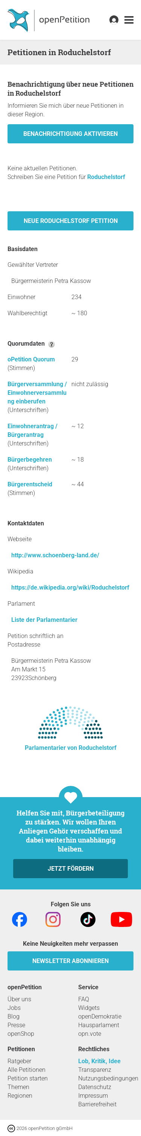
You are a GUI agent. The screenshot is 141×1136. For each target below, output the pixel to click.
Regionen (20, 1095)
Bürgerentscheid (30, 484)
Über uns (19, 999)
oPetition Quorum (31, 359)
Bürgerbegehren (30, 459)
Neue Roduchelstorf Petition (71, 220)
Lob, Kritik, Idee (99, 1061)
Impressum (93, 1095)
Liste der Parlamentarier (44, 619)
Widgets (89, 1007)
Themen (18, 1087)
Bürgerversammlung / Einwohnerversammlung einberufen (37, 393)
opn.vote (89, 1033)
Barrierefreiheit (97, 1104)
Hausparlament (98, 1025)
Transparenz (94, 1069)
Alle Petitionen (26, 1069)
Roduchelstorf (106, 177)
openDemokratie (99, 1016)
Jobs (14, 1007)
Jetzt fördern (71, 868)
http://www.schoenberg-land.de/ (55, 555)
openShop (21, 1033)
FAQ (83, 999)
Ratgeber (19, 1061)
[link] (128, 20)
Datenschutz (94, 1087)
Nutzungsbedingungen (108, 1078)
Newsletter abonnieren (70, 960)
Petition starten (28, 1078)
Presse (16, 1025)
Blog (14, 1016)
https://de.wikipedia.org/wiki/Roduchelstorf (70, 587)
